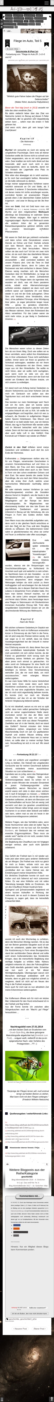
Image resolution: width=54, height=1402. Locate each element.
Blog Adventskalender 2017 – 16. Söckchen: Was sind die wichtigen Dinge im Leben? (28, 1187)
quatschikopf (8, 27)
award (32, 21)
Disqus (16, 1229)
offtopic (9, 15)
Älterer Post (40, 1329)
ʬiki (2, 2)
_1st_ (26, 21)
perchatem (29, 18)
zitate (38, 24)
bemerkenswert (40, 18)
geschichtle (18, 21)
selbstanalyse (29, 15)
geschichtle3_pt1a (13, 60)
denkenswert (19, 18)
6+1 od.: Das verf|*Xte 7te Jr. (28, 1183)
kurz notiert (18, 15)
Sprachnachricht (20, 1232)
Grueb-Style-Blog (17, 1032)
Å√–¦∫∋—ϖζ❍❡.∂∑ (27, 9)
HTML (16, 1235)
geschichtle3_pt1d (44, 60)
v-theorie (9, 18)
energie (31, 24)
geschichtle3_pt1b (23, 60)
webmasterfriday (9, 24)
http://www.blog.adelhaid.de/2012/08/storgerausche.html (27, 1142)
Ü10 (16, 27)
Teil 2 (19, 209)
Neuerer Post (20, 1329)
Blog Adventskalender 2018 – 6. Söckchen (28, 1180)
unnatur (39, 15)
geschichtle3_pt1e (28, 1319)
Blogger (16, 1225)
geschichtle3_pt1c (33, 60)
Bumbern (9, 830)
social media (7, 21)
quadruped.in (22, 24)
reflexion (39, 21)
